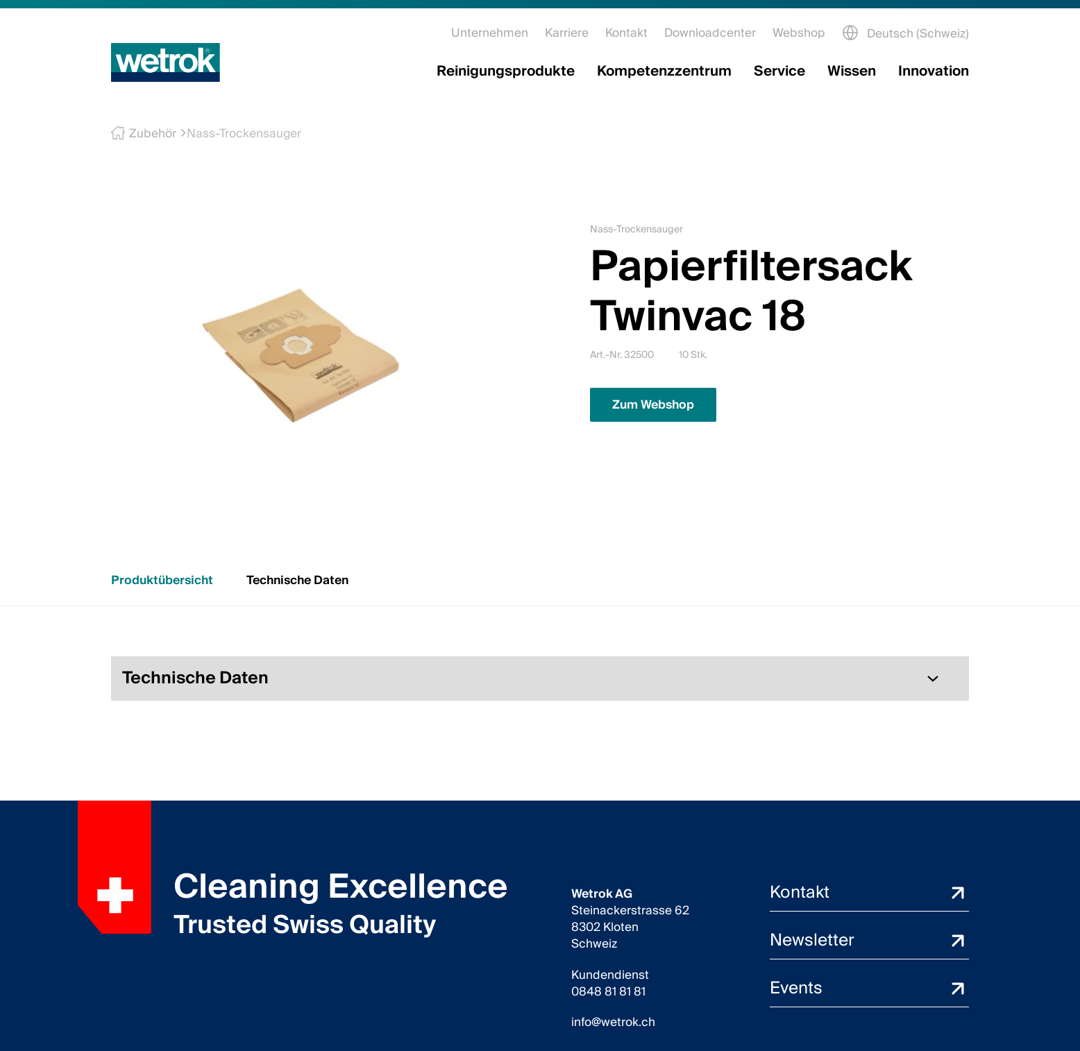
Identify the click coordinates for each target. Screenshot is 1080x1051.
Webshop (799, 33)
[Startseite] (165, 62)
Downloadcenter (710, 33)
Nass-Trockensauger (238, 133)
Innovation (933, 71)
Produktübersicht (162, 580)
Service (779, 71)
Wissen (851, 71)
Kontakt (626, 33)
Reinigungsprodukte (506, 71)
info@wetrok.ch (613, 1022)
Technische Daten (297, 580)
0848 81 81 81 (608, 992)
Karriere (567, 33)
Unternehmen (489, 33)
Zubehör (148, 133)
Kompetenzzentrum (664, 71)
